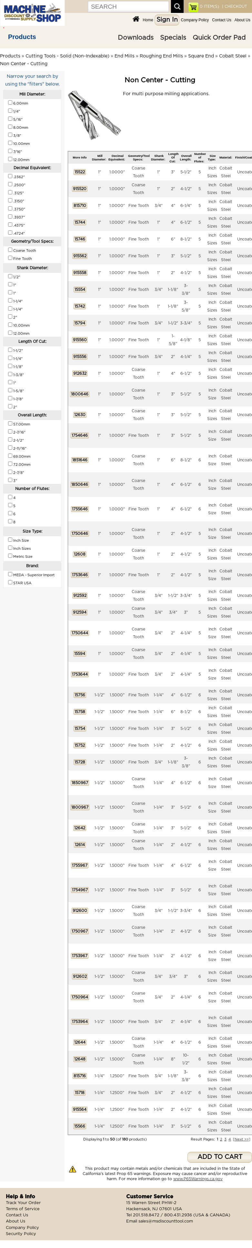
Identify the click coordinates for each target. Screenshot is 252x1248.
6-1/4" (186, 206)
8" (173, 1059)
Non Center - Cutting (23, 64)
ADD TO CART (219, 1157)
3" (173, 172)
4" (173, 206)
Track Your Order (23, 1203)
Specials (173, 38)
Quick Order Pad (219, 38)
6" (173, 239)
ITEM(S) (209, 6)
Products (22, 36)
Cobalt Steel (233, 56)
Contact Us (221, 20)
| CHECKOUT (234, 6)
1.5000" (117, 695)
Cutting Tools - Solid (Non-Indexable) (67, 56)
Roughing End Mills (161, 56)
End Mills (125, 56)
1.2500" (117, 1076)
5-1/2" (185, 172)
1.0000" (117, 172)
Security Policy (21, 1234)
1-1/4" (159, 695)
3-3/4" (186, 323)
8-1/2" (186, 239)
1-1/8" (173, 290)
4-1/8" (186, 340)
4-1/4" (186, 357)
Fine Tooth (138, 206)
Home (148, 20)
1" (99, 172)
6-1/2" (186, 222)
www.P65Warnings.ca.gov (198, 1179)
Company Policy (195, 20)
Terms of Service (23, 1209)
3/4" (159, 206)
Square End (201, 56)
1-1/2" (173, 323)
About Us (242, 20)
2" (173, 189)
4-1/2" (186, 189)
